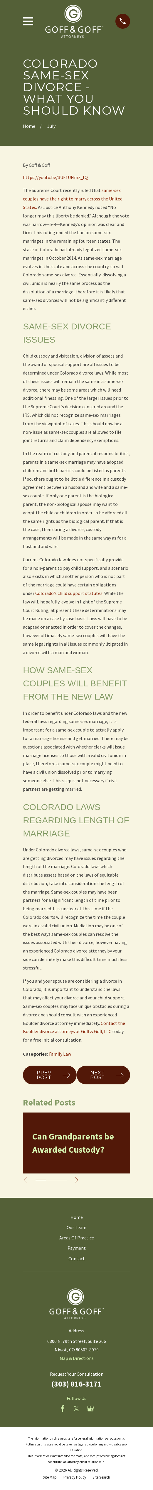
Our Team (76, 1227)
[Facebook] (62, 1408)
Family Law (60, 1054)
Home (76, 1217)
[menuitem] (50, 1477)
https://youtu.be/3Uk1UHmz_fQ (55, 177)
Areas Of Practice (76, 1238)
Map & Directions (77, 1358)
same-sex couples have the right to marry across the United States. (72, 198)
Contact (76, 1258)
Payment (77, 1248)
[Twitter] (76, 1408)
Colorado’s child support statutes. (69, 593)
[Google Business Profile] (90, 1408)
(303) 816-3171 (76, 1384)
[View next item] (76, 1180)
